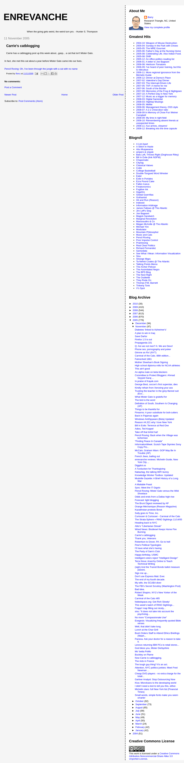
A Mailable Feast (143, 484)
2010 (135, 303)
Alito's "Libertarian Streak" (148, 526)
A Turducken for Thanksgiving (150, 468)
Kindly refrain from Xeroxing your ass (154, 387)
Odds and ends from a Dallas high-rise (154, 496)
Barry (150, 17)
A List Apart (142, 144)
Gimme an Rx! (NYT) (145, 352)
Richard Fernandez (146, 248)
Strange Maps (143, 258)
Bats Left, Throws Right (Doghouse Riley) (157, 154)
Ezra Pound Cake (145, 181)
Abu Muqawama (144, 149)
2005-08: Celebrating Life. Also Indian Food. (158, 53)
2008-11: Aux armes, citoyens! (151, 125)
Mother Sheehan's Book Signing (151, 362)
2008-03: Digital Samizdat (149, 99)
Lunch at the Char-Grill (146, 629)
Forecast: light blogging (147, 500)
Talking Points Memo (146, 264)
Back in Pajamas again (146, 415)
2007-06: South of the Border (151, 88)
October (139, 701)
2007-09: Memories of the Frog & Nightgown (159, 91)
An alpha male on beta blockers (151, 372)
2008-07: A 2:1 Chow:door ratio (152, 109)
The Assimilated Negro (147, 269)
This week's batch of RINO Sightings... (154, 605)
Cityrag (139, 162)
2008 (135, 310)
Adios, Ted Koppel (144, 428)
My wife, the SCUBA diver (148, 582)
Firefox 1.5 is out (143, 339)
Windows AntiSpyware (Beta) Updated (154, 419)
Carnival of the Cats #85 (147, 598)
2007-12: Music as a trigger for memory (156, 96)
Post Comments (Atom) (31, 101)
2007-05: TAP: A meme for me (151, 85)
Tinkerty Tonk (143, 285)
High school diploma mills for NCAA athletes (157, 365)
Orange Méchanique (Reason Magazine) (156, 506)
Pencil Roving (143, 237)
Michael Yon (142, 226)
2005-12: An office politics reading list (155, 59)
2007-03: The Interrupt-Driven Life (153, 83)
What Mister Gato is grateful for (151, 396)
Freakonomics (143, 186)
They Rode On (143, 280)
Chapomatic (142, 160)
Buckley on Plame (144, 654)
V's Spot (140, 288)
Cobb (139, 168)
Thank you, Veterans (145, 538)
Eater (139, 176)
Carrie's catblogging (23, 46)
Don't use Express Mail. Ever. (150, 576)
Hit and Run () (147, 200)
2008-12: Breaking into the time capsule (156, 128)
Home (64, 94)
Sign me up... (142, 573)
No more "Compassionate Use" (151, 617)
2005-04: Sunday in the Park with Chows (157, 45)
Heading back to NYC (146, 522)
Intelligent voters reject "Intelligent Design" (156, 558)
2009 (135, 307)
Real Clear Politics (145, 245)
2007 (135, 313)
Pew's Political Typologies (148, 545)
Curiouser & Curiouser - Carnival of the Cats (157, 516)
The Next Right (144, 275)
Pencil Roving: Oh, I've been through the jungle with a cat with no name (41, 68)
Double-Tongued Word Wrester (152, 173)
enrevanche (36, 17)
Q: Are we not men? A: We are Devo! (154, 346)
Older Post (118, 94)
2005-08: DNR (143, 56)
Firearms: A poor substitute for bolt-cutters (156, 412)
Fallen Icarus (142, 184)
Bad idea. (140, 589)
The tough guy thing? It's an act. (151, 664)
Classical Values (144, 165)
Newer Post (10, 94)
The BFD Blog (143, 272)
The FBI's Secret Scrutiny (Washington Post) (158, 586)
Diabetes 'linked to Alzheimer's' (151, 329)
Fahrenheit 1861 (143, 359)
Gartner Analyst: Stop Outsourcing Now (155, 679)
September (141, 704)
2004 (135, 733)
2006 (135, 316)
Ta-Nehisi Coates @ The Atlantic (152, 261)
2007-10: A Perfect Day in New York (154, 93)
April (138, 720)
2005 (135, 320)
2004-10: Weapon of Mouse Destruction (156, 43)
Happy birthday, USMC (146, 554)
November (141, 326)
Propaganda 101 (143, 342)
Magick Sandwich (145, 216)
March (139, 723)
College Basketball (145, 170)
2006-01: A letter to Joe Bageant (152, 61)
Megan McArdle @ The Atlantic (152, 224)
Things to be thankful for (147, 409)
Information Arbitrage (147, 205)
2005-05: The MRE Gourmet (150, 48)
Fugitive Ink (142, 189)
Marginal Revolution (146, 218)
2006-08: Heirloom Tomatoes (151, 64)
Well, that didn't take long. (148, 626)
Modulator (141, 229)
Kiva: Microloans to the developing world (155, 682)
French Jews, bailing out (147, 456)
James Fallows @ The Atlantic (151, 208)
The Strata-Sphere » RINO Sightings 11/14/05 (158, 519)
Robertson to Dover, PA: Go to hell (152, 541)
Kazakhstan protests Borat (148, 509)
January (139, 730)
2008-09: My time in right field (151, 117)
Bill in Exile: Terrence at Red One (152, 425)
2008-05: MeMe (144, 104)
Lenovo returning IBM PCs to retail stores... (157, 645)
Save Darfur (141, 336)
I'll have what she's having (148, 548)
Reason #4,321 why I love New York (153, 422)
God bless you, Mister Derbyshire (152, 648)
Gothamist (141, 197)
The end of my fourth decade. (150, 579)
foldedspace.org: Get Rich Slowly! (152, 601)
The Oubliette (143, 277)
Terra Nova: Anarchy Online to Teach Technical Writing (154, 562)
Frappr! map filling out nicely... (150, 608)
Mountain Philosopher (147, 232)
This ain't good (142, 368)
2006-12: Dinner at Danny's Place (153, 77)
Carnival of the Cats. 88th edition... (152, 355)
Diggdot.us (140, 465)
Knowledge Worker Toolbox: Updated (154, 475)
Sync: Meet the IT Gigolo (147, 487)
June (138, 714)
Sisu (138, 256)
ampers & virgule (145, 152)
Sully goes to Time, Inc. (147, 513)
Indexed (140, 202)
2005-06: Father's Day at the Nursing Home (158, 51)
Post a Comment (13, 87)
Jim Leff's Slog (143, 210)
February (140, 727)
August (139, 707)
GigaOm (140, 192)
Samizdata (141, 250)
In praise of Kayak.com (146, 381)
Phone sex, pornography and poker (153, 349)
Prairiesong (142, 242)
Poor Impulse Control (147, 240)
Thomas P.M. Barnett (147, 283)
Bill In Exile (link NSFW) (148, 157)
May (137, 717)
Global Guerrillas (144, 194)
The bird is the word (145, 400)
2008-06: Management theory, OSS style (157, 107)
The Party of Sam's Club (147, 551)
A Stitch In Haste (144, 146)
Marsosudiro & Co (145, 221)
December (141, 323)
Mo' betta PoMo (143, 651)
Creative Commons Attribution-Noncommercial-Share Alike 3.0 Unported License (154, 756)
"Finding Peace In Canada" (149, 441)
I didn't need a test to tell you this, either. (155, 686)
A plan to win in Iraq (145, 333)
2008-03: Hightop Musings (149, 101)
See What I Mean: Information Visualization (158, 253)
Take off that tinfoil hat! (146, 432)
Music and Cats (144, 234)
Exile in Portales (144, 178)
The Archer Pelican (146, 266)
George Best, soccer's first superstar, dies (156, 384)
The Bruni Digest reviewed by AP (152, 503)
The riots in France (144, 661)
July (137, 710)
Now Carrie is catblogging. (148, 658)
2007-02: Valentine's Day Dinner (152, 80)
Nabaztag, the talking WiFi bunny (152, 472)
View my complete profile (157, 27)
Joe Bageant (142, 213)
